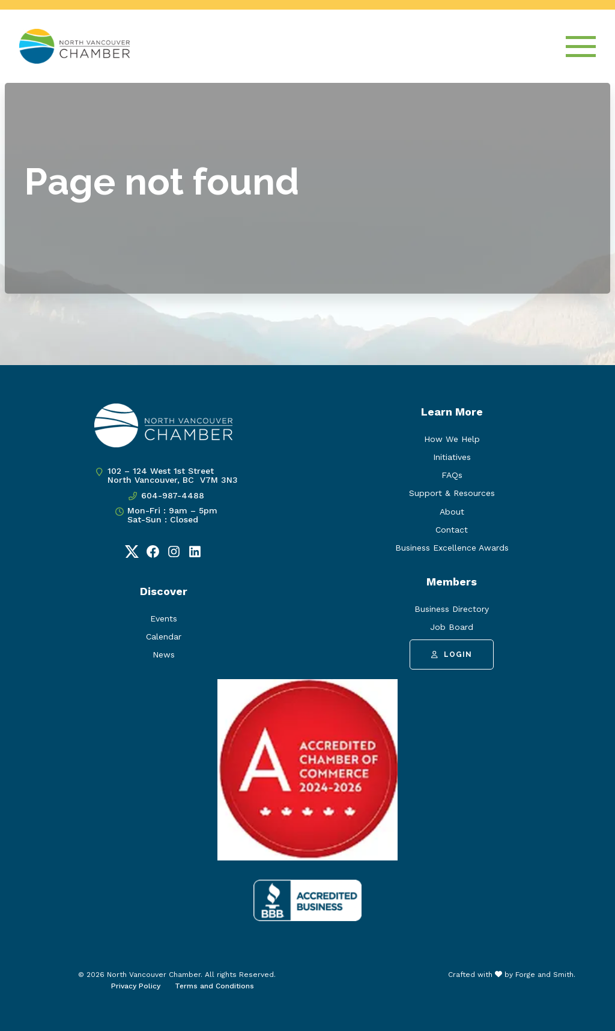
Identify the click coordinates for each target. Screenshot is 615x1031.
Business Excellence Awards (452, 547)
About (452, 511)
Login (451, 654)
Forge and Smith (544, 974)
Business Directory (451, 609)
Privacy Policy (135, 986)
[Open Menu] (581, 46)
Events (163, 618)
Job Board (451, 627)
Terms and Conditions (214, 986)
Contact (451, 529)
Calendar (163, 636)
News (164, 654)
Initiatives (452, 457)
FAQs (451, 475)
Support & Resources (452, 493)
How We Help (452, 439)
